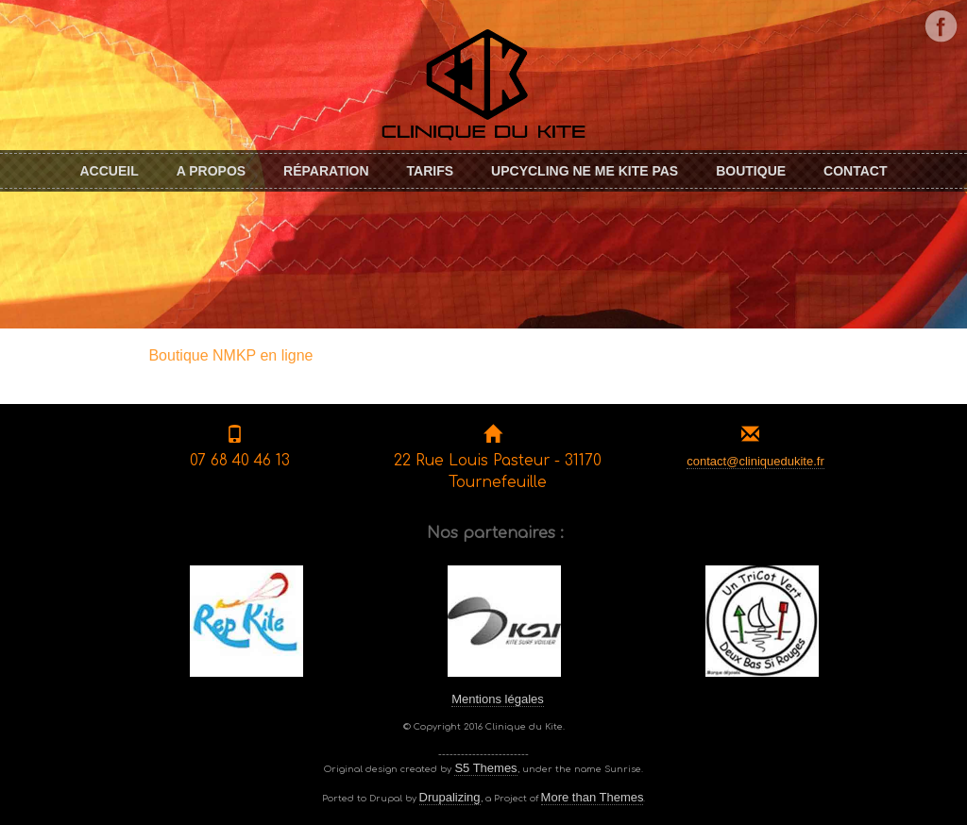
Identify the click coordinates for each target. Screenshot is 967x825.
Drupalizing (450, 797)
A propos (211, 170)
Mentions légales (497, 699)
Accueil (108, 170)
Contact (855, 170)
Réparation (325, 170)
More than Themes (592, 797)
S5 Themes (485, 768)
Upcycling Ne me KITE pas (584, 170)
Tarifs (430, 170)
